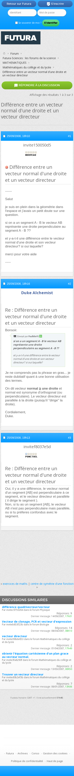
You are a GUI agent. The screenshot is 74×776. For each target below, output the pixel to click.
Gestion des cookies (55, 753)
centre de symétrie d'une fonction (52, 584)
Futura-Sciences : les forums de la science (29, 58)
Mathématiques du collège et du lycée (27, 67)
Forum (14, 53)
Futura (10, 753)
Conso (35, 753)
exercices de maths (15, 584)
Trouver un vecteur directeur (22, 674)
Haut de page (55, 761)
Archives (23, 753)
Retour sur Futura (19, 4)
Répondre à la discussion (37, 85)
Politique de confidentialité (27, 761)
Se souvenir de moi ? (28, 22)
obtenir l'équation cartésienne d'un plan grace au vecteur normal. (35, 655)
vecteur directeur (14, 636)
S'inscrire (55, 4)
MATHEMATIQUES (14, 62)
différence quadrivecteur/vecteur (26, 607)
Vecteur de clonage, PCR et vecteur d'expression (36, 621)
